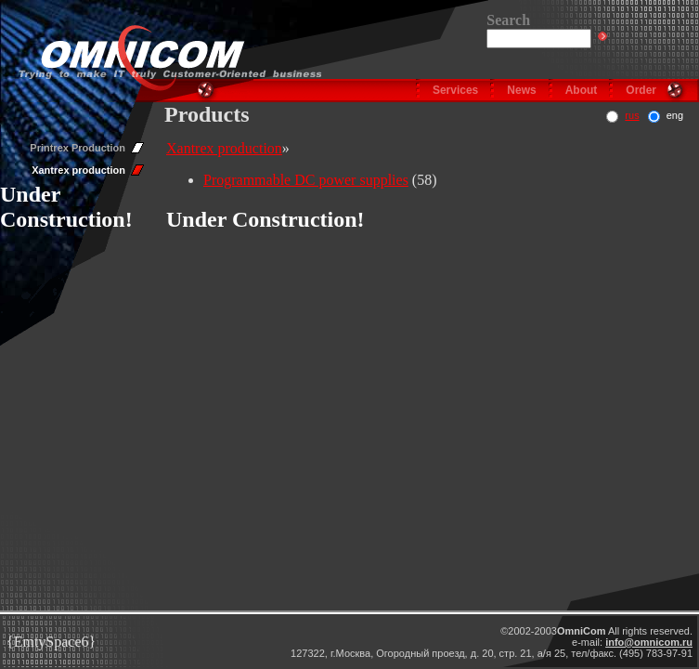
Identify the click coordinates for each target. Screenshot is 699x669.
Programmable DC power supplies (305, 180)
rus (632, 115)
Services (455, 90)
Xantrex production (78, 170)
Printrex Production (77, 147)
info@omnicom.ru (649, 642)
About (581, 90)
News (521, 90)
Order (641, 90)
